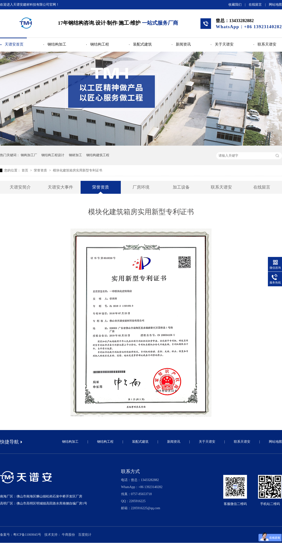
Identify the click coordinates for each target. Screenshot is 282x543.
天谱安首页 (14, 44)
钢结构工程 (99, 44)
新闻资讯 (183, 44)
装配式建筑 (142, 44)
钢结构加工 (56, 44)
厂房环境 (141, 187)
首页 (25, 170)
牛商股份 (68, 534)
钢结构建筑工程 (97, 155)
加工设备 (181, 187)
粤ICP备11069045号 (27, 534)
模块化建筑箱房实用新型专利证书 (77, 170)
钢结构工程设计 (52, 155)
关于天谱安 (224, 44)
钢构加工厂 (29, 155)
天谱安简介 (20, 187)
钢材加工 (75, 155)
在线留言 (255, 4)
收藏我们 (235, 4)
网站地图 (275, 4)
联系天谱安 (267, 44)
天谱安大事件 (60, 187)
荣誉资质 (41, 170)
